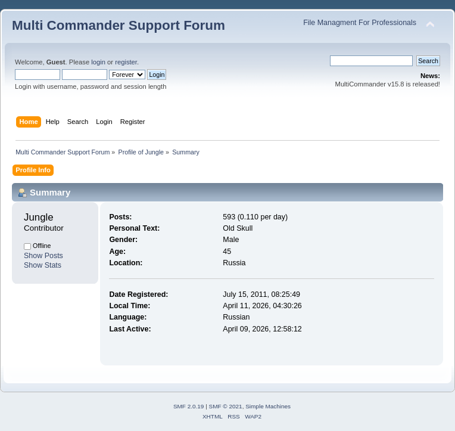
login (98, 62)
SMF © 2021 (225, 406)
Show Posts (43, 256)
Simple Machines (268, 406)
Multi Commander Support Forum (118, 25)
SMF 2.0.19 (188, 406)
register (126, 62)
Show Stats (42, 265)
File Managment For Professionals (359, 22)
